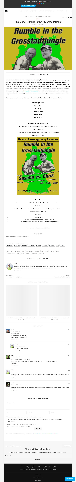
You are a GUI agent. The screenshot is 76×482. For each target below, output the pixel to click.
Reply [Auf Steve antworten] (69, 329)
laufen (57, 251)
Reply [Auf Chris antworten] (69, 344)
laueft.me (52, 251)
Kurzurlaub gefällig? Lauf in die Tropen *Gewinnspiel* (21, 317)
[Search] (71, 11)
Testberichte (59, 11)
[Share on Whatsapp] (44, 74)
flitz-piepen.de (29, 251)
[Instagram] (65, 17)
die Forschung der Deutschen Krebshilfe (30, 91)
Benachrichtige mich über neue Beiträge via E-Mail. (18, 426)
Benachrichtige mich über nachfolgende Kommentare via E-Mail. (21, 424)
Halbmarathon (44, 251)
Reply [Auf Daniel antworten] (69, 355)
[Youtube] (39, 3)
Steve (12, 329)
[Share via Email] (47, 74)
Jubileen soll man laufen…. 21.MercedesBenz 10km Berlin (54, 317)
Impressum (38, 474)
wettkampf (41, 253)
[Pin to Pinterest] (43, 74)
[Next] (38, 6)
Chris (35, 24)
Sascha (34, 135)
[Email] (41, 3)
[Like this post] (39, 74)
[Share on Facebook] (40, 74)
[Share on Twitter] (41, 74)
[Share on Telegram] (46, 74)
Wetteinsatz (34, 253)
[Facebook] (62, 17)
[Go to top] (38, 480)
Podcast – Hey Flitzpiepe (31, 11)
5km (12, 251)
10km (8, 251)
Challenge (17, 251)
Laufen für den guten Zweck (13, 253)
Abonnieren (67, 446)
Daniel (12, 355)
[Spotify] (43, 3)
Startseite (20, 11)
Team (40, 11)
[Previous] (37, 6)
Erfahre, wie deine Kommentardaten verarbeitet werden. (45, 433)
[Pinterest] (37, 3)
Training (28, 253)
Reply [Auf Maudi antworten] (69, 383)
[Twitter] (63, 17)
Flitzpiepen (37, 251)
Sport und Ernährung (48, 11)
